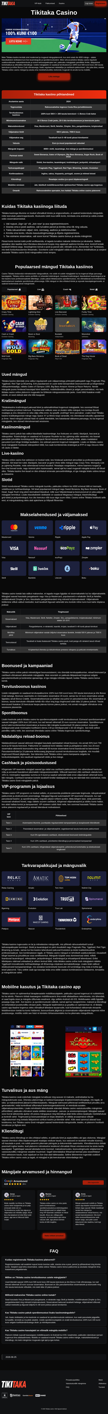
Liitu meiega (54, 77)
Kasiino (61, 3)
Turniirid (102, 1387)
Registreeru (100, 3)
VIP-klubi (38, 3)
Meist (101, 1380)
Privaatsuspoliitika (72, 1380)
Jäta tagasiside (93, 1182)
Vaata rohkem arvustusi (54, 1236)
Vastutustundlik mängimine (76, 1383)
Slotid (94, 289)
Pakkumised (50, 3)
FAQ (67, 1387)
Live (40, 289)
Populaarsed (14, 289)
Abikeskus (102, 1383)
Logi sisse (89, 3)
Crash (67, 289)
